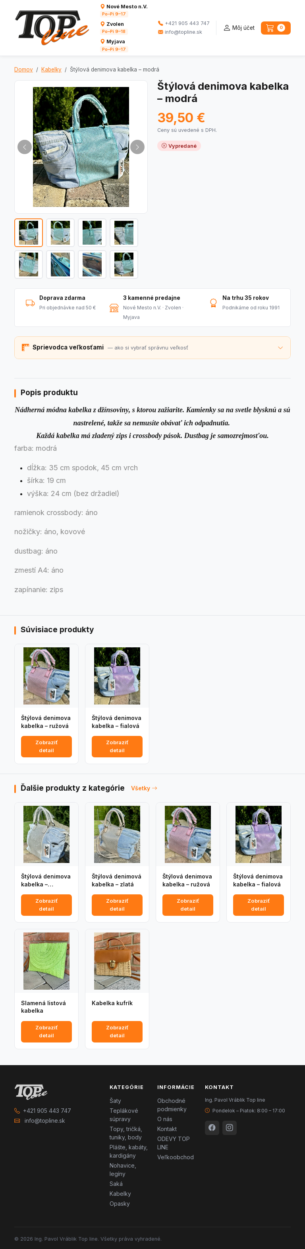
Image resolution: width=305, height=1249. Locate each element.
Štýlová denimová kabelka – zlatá (116, 880)
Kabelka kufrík (112, 1003)
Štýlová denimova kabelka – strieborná (46, 880)
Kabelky (51, 69)
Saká (116, 1183)
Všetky (144, 788)
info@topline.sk (180, 32)
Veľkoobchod (175, 1157)
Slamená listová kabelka (43, 1007)
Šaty (115, 1100)
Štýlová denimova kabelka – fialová (116, 721)
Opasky (120, 1203)
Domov (23, 69)
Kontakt (167, 1128)
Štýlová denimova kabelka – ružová (46, 721)
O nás (164, 1119)
